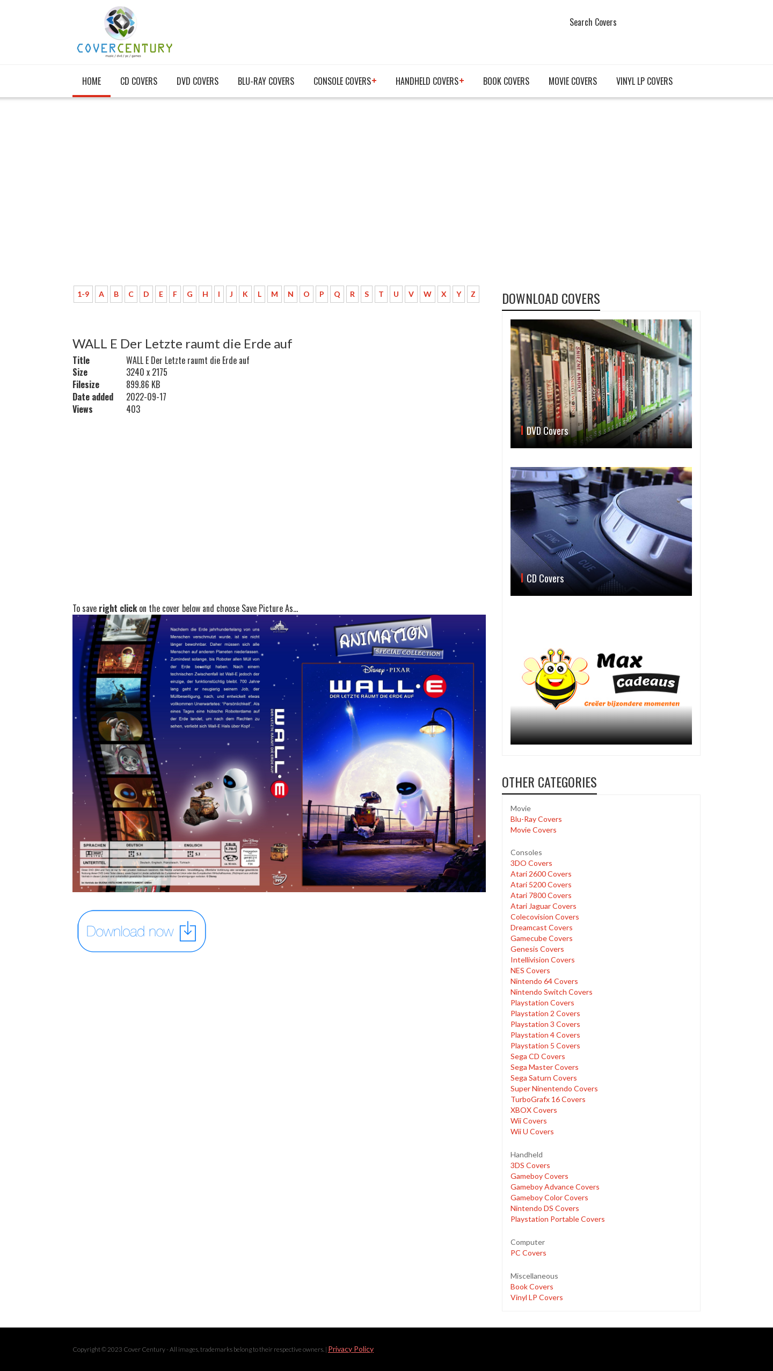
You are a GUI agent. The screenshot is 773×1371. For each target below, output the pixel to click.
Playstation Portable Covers (558, 1218)
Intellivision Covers (543, 959)
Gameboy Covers (539, 1175)
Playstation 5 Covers (545, 1045)
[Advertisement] (279, 197)
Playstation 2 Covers (545, 1013)
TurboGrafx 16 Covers (548, 1099)
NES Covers (530, 970)
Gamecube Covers (542, 938)
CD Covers (138, 81)
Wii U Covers (532, 1131)
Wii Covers (529, 1120)
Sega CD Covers (538, 1056)
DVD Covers (197, 81)
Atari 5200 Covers (541, 884)
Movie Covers (573, 81)
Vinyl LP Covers (644, 81)
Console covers (342, 81)
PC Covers (528, 1252)
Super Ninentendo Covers (554, 1088)
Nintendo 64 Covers (544, 981)
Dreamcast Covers (542, 927)
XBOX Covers (534, 1109)
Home (91, 81)
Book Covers (506, 81)
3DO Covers (531, 862)
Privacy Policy (351, 1348)
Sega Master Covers (545, 1066)
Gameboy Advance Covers (555, 1186)
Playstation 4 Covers (545, 1034)
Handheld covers (427, 81)
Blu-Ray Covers (266, 81)
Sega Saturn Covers (544, 1077)
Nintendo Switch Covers (552, 991)
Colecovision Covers (545, 916)
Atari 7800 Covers (541, 895)
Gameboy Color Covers (549, 1197)
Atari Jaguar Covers (544, 905)
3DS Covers (530, 1165)
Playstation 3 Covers (545, 1024)
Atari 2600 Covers (541, 873)
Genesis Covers (537, 948)
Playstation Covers (542, 1002)
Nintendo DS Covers (545, 1208)
